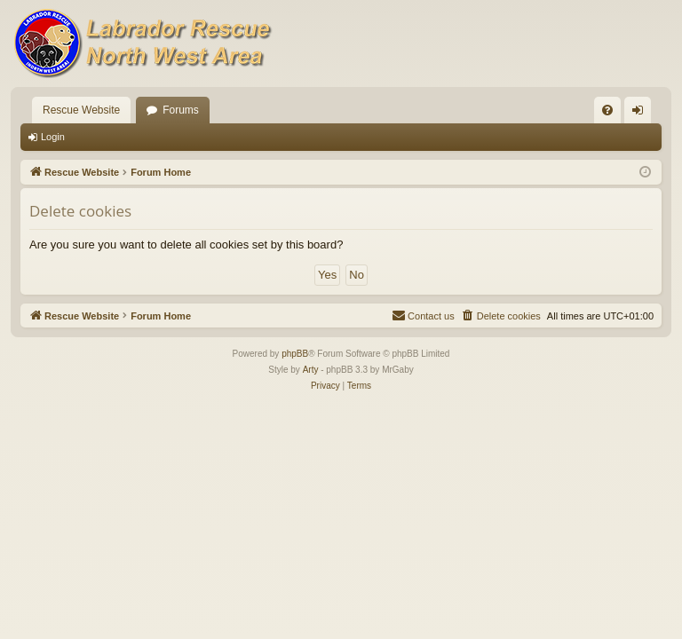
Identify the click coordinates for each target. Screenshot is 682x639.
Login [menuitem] (641, 113)
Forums (181, 110)
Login (53, 136)
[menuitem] (607, 110)
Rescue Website (81, 110)
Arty (311, 370)
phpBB (295, 354)
